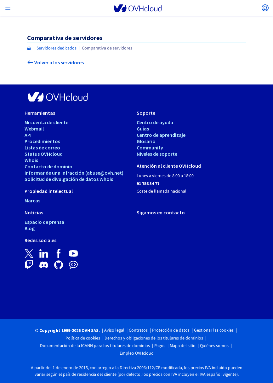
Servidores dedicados (57, 48)
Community (150, 147)
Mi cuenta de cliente (46, 122)
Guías (143, 128)
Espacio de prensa (44, 222)
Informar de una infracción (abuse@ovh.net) (74, 173)
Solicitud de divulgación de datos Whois (69, 179)
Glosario (146, 141)
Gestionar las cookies (214, 330)
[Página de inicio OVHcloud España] (29, 48)
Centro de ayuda (155, 122)
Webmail (34, 128)
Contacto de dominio (48, 166)
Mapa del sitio (183, 346)
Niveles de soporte (157, 154)
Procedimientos (42, 141)
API (28, 135)
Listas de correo (42, 147)
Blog (30, 228)
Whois (31, 160)
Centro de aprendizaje (161, 135)
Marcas (32, 200)
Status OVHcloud (44, 154)
